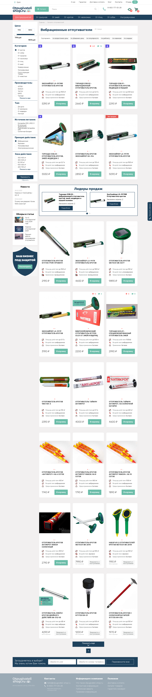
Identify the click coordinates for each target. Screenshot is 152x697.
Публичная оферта (84, 689)
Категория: (21, 46)
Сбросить (25, 180)
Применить (25, 177)
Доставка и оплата (116, 683)
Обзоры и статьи (25, 214)
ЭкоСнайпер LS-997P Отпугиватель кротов (52, 332)
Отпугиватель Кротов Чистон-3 (52, 403)
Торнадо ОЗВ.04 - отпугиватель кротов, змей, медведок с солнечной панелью (52, 156)
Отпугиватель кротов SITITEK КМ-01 (85, 614)
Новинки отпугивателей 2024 (30, 229)
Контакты (118, 2)
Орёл (17, 2)
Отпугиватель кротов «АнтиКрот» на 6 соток (53, 473)
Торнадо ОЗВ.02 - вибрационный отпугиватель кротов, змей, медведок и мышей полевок (87, 86)
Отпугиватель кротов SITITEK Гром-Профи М (52, 262)
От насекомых (84, 17)
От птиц (99, 17)
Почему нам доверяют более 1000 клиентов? (25, 203)
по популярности (92, 38)
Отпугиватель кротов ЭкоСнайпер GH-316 (85, 155)
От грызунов (41, 17)
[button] (55, 80)
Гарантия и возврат (116, 689)
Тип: (17, 103)
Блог (109, 2)
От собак (111, 17)
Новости (25, 187)
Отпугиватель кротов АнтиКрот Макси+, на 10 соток (120, 474)
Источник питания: (25, 119)
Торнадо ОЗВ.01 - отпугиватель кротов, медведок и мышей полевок (119, 86)
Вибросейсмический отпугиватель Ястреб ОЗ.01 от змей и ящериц (86, 333)
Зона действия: (23, 154)
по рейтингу (105, 38)
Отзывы (132, 2)
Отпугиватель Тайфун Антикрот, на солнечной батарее (121, 404)
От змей (55, 17)
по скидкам (128, 38)
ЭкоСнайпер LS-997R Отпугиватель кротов (85, 262)
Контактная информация (87, 686)
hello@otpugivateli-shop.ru (57, 683)
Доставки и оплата (97, 2)
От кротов (68, 17)
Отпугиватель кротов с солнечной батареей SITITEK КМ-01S (120, 615)
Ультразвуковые (127, 17)
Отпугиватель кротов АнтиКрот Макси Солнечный (52, 545)
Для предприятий (23, 17)
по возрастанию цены (60, 38)
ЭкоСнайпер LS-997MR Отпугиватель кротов (52, 85)
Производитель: (23, 83)
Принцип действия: (25, 137)
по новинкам (116, 38)
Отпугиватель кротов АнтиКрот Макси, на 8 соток (85, 474)
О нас (73, 2)
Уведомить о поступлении (95, 562)
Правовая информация (86, 692)
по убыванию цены (77, 38)
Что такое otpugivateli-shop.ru (89, 683)
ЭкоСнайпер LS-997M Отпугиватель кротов (119, 155)
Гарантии (82, 2)
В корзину (61, 103)
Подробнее (65, 208)
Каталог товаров (115, 686)
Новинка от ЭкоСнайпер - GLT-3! (24, 194)
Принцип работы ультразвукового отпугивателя (30, 237)
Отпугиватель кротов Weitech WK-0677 (119, 262)
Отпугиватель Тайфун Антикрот (86, 403)
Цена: (18, 26)
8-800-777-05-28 (114, 8)
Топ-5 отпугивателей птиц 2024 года (30, 220)
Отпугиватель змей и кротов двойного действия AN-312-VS (52, 615)
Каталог (41, 9)
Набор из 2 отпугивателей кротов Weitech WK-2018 (122, 544)
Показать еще (88, 643)
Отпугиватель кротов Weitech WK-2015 (85, 544)
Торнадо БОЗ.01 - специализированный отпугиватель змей (120, 333)
